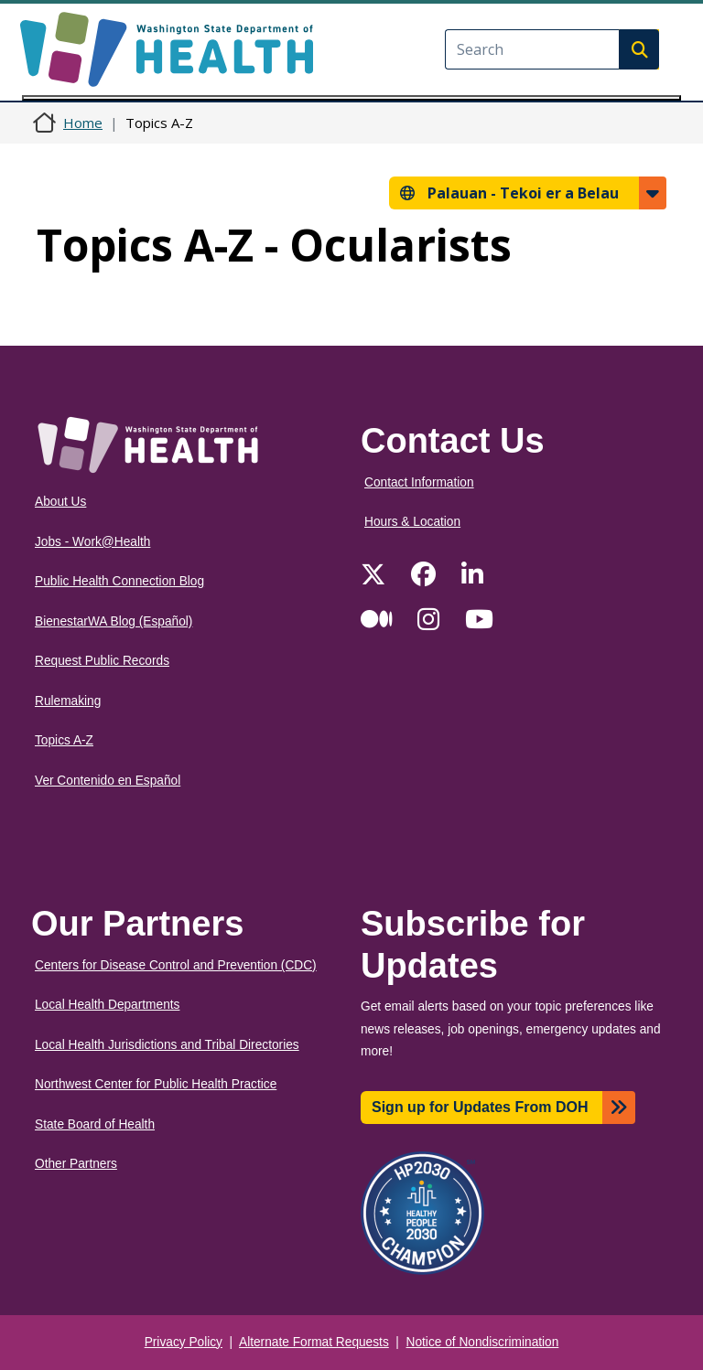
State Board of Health (95, 1124)
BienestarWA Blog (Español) (113, 621)
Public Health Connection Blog (119, 581)
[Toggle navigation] (351, 98)
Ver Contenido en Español (107, 780)
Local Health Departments (107, 1004)
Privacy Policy (183, 1342)
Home (83, 122)
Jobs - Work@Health (92, 542)
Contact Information (419, 482)
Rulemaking (68, 701)
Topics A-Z (64, 740)
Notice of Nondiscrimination (482, 1342)
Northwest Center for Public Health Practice (155, 1084)
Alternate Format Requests (314, 1342)
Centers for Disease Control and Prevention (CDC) (176, 965)
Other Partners (76, 1164)
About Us (60, 501)
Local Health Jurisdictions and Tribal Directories (167, 1045)
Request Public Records (102, 661)
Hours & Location (412, 522)
